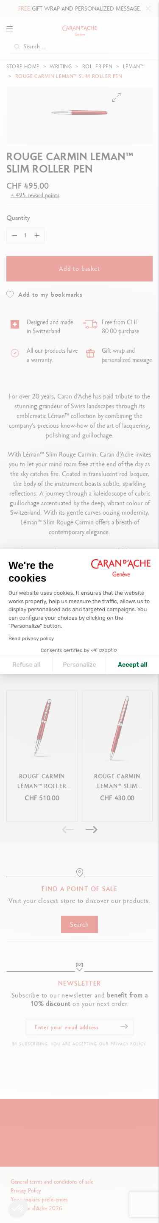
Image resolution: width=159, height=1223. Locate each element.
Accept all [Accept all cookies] (132, 665)
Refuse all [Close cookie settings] (26, 665)
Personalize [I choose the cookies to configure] (79, 665)
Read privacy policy (31, 638)
